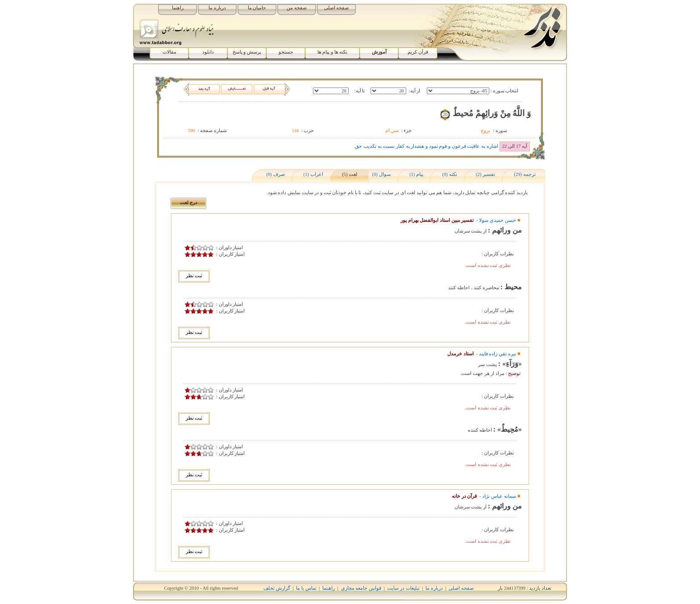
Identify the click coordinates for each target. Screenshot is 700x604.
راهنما (177, 7)
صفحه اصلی (336, 7)
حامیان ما (257, 7)
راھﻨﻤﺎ (328, 588)
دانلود (208, 52)
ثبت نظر (194, 275)
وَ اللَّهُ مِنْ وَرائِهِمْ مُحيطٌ (492, 113)
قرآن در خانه (464, 496)
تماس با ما (306, 588)
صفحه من (297, 7)
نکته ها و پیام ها (332, 52)
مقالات (169, 52)
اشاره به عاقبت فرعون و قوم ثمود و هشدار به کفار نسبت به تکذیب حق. (426, 146)
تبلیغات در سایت (403, 588)
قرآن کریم (418, 52)
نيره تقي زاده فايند (497, 353)
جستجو (286, 52)
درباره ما (217, 7)
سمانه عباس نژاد (499, 496)
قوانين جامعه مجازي (361, 588)
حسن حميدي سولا (497, 220)
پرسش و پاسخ (247, 52)
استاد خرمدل (460, 353)
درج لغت (188, 202)
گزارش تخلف (276, 588)
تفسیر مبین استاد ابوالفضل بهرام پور (437, 220)
